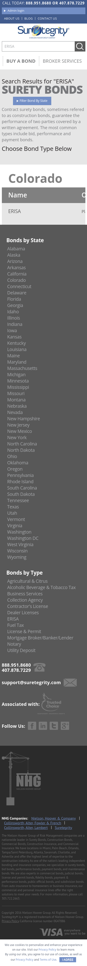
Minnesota (18, 381)
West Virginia (20, 544)
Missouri (15, 393)
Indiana (14, 324)
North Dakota (21, 450)
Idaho (13, 311)
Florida (14, 299)
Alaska (13, 255)
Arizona (15, 261)
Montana (16, 400)
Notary (14, 644)
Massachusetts (22, 368)
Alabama (16, 248)
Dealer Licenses (23, 612)
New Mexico (19, 431)
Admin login (16, 10)
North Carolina (22, 444)
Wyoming (16, 557)
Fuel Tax (15, 625)
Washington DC (23, 538)
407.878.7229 (71, 3)
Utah (12, 513)
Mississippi (18, 387)
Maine (13, 355)
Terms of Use (48, 959)
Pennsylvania (20, 475)
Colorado (16, 280)
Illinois (13, 318)
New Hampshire (23, 418)
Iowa (12, 330)
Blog (28, 18)
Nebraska (17, 406)
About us (12, 18)
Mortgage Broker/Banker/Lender (40, 638)
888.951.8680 (38, 3)
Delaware (16, 293)
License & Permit (24, 631)
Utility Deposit (21, 650)
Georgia (15, 305)
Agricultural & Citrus (27, 581)
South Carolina (22, 488)
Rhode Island (20, 481)
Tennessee (18, 500)
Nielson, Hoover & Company (53, 818)
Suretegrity (63, 827)
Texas (13, 507)
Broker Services (62, 61)
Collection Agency (25, 600)
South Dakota (21, 494)
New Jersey (18, 425)
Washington (19, 532)
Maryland (16, 362)
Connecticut (19, 286)
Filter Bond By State (34, 100)
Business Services (24, 593)
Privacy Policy (10, 921)
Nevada (15, 412)
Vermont (16, 519)
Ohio (12, 456)
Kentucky (16, 343)
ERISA (13, 619)
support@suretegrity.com (31, 682)
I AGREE (67, 959)
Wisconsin (17, 551)
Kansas (14, 337)
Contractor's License (27, 606)
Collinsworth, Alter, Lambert (26, 827)
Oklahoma (17, 462)
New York (16, 437)
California (16, 274)
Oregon (15, 469)
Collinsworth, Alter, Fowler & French (32, 823)
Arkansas (16, 267)
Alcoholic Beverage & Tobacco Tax (41, 587)
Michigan (16, 374)
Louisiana (16, 349)
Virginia (14, 525)
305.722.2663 (10, 898)
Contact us (47, 18)
